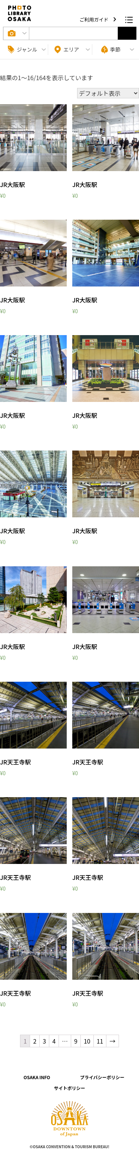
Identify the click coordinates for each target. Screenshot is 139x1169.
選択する (127, 33)
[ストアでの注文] (108, 93)
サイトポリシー (69, 1088)
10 (87, 1041)
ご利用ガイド (95, 19)
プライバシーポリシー (102, 1077)
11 (100, 1041)
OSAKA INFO (36, 1077)
